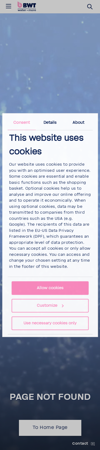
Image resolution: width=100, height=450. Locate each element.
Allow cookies (50, 288)
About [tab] (79, 122)
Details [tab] (50, 122)
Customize (50, 305)
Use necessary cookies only (50, 323)
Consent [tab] (21, 122)
